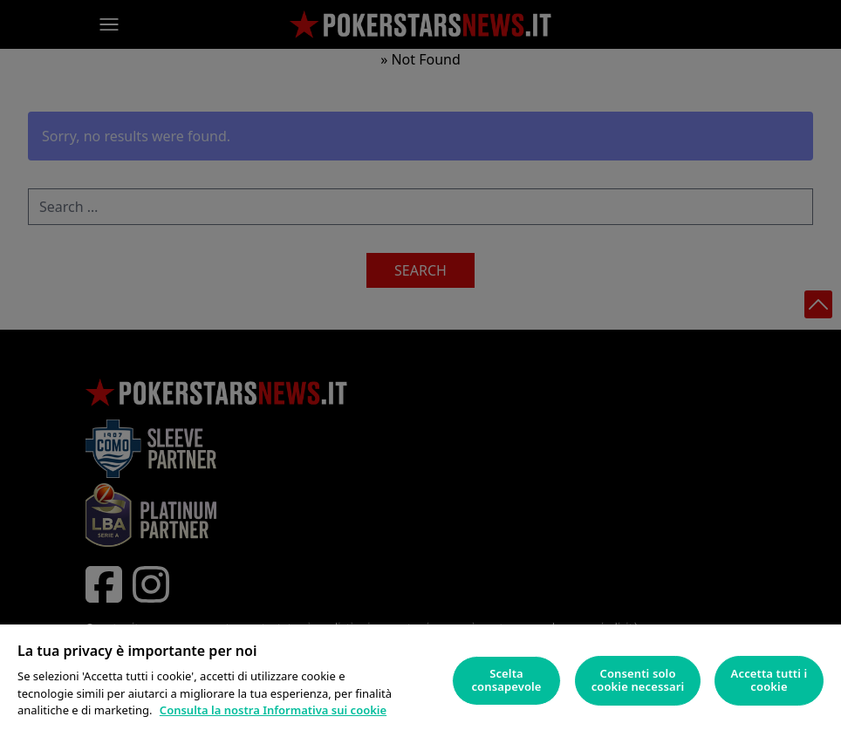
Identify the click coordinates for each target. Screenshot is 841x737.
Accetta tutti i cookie (769, 680)
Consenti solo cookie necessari (638, 680)
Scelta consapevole (506, 680)
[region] (420, 680)
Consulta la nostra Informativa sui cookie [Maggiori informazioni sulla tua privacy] (273, 710)
